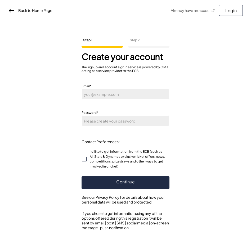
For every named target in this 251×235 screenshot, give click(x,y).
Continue (125, 181)
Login (231, 10)
